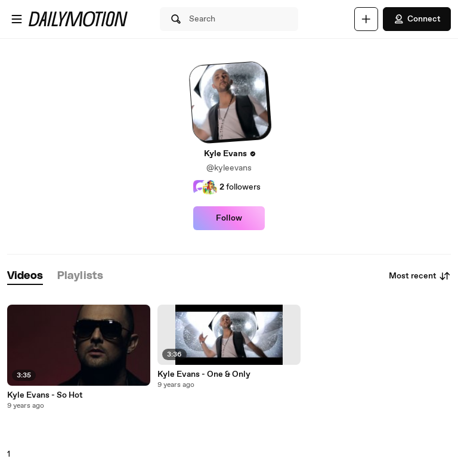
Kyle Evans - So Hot (45, 395)
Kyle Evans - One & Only (203, 374)
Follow (229, 218)
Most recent (420, 276)
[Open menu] (16, 19)
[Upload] (366, 19)
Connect (417, 19)
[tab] (25, 276)
